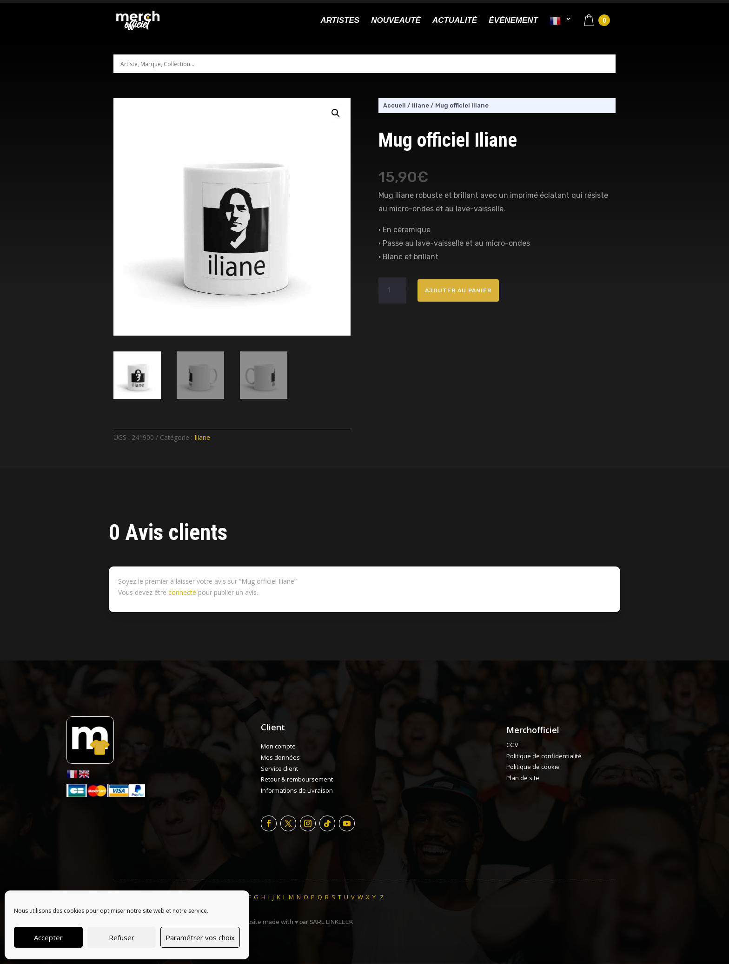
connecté (182, 592)
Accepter (48, 937)
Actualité (454, 21)
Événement (513, 21)
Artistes (339, 21)
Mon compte (278, 746)
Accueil (394, 105)
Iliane (202, 437)
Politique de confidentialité (544, 756)
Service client (279, 768)
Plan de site (522, 778)
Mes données (280, 757)
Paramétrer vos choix (200, 937)
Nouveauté (396, 21)
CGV (512, 745)
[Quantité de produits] (392, 290)
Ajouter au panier (458, 290)
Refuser (121, 937)
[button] (335, 113)
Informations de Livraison (297, 790)
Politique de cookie (533, 766)
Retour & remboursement (297, 779)
